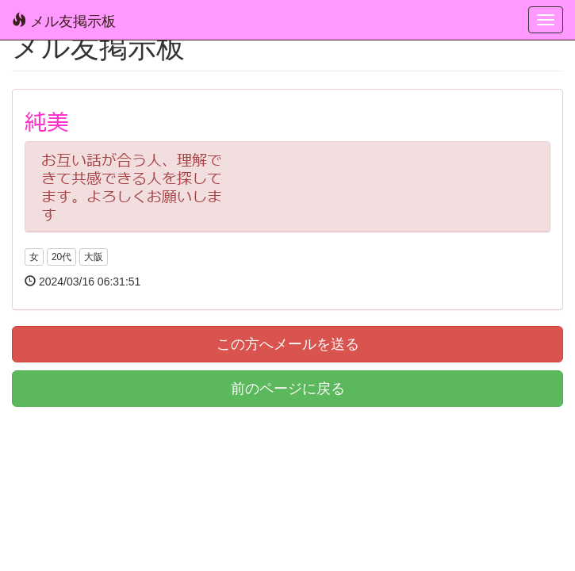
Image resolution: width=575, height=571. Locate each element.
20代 (61, 257)
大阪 (93, 257)
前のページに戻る (288, 389)
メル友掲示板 (64, 21)
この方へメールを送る (288, 344)
